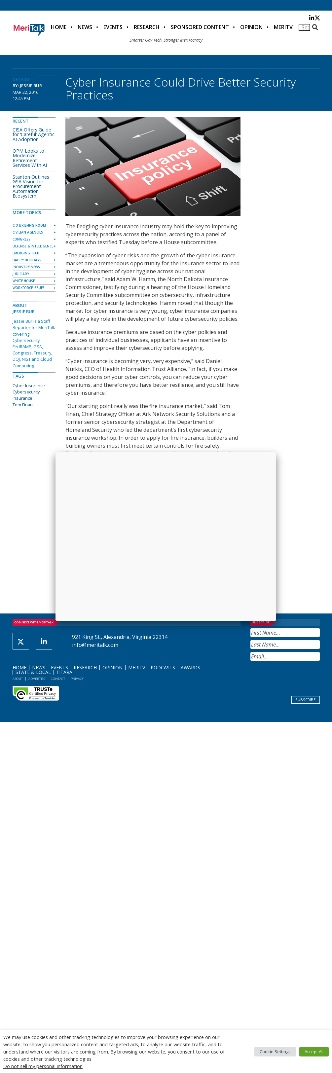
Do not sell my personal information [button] (43, 1066)
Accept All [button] (314, 1051)
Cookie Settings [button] (275, 1051)
